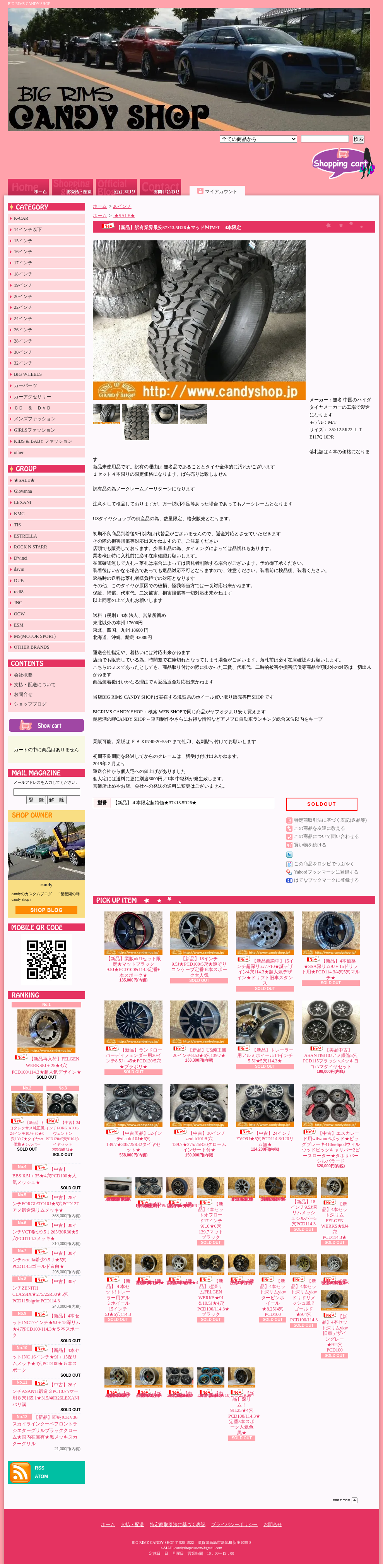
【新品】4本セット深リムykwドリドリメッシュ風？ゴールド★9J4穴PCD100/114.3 (304, 1288)
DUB (19, 580)
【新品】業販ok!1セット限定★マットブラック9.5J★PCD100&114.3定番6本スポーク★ (133, 944)
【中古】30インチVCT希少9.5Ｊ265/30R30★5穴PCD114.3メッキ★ (45, 1232)
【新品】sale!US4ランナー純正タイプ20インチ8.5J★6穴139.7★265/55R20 (184, 1192)
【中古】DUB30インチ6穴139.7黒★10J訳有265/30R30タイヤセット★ (179, 1382)
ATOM (41, 1476)
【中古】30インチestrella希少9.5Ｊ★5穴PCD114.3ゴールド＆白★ (44, 1260)
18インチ (23, 274)
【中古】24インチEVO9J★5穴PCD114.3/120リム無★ (265, 1115)
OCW (19, 614)
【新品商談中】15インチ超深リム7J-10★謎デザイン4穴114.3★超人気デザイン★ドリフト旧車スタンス (265, 948)
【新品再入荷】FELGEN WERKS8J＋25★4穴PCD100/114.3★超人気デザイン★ (46, 1042)
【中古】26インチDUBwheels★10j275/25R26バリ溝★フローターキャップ (224, 1382)
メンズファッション (35, 418)
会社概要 (23, 675)
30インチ (23, 352)
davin (19, 569)
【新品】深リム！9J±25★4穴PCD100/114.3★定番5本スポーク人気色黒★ (244, 1401)
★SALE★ (24, 480)
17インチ (23, 263)
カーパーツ (25, 385)
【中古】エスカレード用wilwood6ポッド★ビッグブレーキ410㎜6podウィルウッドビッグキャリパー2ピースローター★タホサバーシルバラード (331, 1124)
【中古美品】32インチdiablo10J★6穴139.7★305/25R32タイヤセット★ (133, 1118)
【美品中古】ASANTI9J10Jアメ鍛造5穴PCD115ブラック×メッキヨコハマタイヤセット (331, 1034)
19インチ (23, 285)
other (19, 452)
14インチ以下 (28, 229)
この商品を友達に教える (319, 828)
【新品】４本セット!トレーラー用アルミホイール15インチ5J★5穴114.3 (118, 1285)
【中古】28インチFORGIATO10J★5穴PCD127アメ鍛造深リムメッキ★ (45, 1204)
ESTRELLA (25, 536)
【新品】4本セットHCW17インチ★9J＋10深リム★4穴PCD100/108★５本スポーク (149, 1269)
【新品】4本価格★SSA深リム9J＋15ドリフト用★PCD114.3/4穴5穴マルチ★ (331, 945)
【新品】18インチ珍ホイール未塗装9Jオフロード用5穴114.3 (241, 1189)
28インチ (23, 341)
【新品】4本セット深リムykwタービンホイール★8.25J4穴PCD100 (272, 1285)
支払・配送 (132, 1524)
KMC (19, 513)
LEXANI (22, 502)
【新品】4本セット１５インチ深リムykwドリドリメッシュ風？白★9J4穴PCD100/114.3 (335, 1269)
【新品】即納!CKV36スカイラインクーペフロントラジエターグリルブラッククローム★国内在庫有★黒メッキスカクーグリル (44, 1430)
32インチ (23, 363)
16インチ (23, 251)
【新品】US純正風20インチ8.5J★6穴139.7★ (199, 1029)
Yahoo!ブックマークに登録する (326, 872)
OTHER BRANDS (32, 647)
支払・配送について (72, 187)
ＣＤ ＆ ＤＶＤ (32, 408)
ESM (19, 625)
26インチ (23, 329)
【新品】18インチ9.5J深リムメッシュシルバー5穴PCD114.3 (303, 1202)
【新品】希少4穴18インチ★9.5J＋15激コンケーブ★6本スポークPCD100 (272, 1189)
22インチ (23, 307)
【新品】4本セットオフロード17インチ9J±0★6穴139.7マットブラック (210, 1208)
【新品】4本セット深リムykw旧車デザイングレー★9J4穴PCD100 (334, 1321)
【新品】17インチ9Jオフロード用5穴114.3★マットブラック (241, 1269)
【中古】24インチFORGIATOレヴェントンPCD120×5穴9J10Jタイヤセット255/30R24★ (62, 1122)
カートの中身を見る (46, 725)
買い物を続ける (310, 845)
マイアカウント (221, 191)
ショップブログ (116, 187)
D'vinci (20, 558)
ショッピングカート (343, 163)
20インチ (23, 296)
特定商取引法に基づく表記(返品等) (330, 820)
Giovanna (23, 491)
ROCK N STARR (30, 547)
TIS (17, 525)
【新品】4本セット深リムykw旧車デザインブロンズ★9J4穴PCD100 (148, 1382)
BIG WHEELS (28, 374)
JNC (18, 602)
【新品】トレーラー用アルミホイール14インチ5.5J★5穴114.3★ (265, 1032)
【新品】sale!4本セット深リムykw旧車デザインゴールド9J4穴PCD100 (118, 1382)
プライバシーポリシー (234, 1524)
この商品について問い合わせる (326, 836)
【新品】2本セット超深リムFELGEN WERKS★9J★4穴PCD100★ (182, 1269)
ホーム (28, 187)
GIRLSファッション (34, 430)
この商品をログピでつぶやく (324, 864)
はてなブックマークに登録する (326, 880)
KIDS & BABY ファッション (43, 441)
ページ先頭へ (345, 1500)
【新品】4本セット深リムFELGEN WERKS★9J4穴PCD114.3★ (335, 1208)
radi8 (19, 591)
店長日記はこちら (46, 910)
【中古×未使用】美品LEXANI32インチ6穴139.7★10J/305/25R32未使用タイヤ (157, 1192)
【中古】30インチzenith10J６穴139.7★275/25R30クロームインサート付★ (199, 1118)
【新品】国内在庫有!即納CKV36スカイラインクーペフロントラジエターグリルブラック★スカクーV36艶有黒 (118, 1189)
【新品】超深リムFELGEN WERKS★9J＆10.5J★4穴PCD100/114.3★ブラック (213, 1285)
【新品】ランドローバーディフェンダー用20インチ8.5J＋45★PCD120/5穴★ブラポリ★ (133, 1034)
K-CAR (21, 218)
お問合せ (160, 187)
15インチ (23, 240)
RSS (39, 1468)
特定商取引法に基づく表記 (177, 1524)
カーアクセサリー (32, 396)
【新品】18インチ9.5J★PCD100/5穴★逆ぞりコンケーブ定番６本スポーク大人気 (199, 944)
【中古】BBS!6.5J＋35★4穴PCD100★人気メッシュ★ (44, 1176)
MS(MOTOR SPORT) (35, 636)
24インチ (23, 318)
